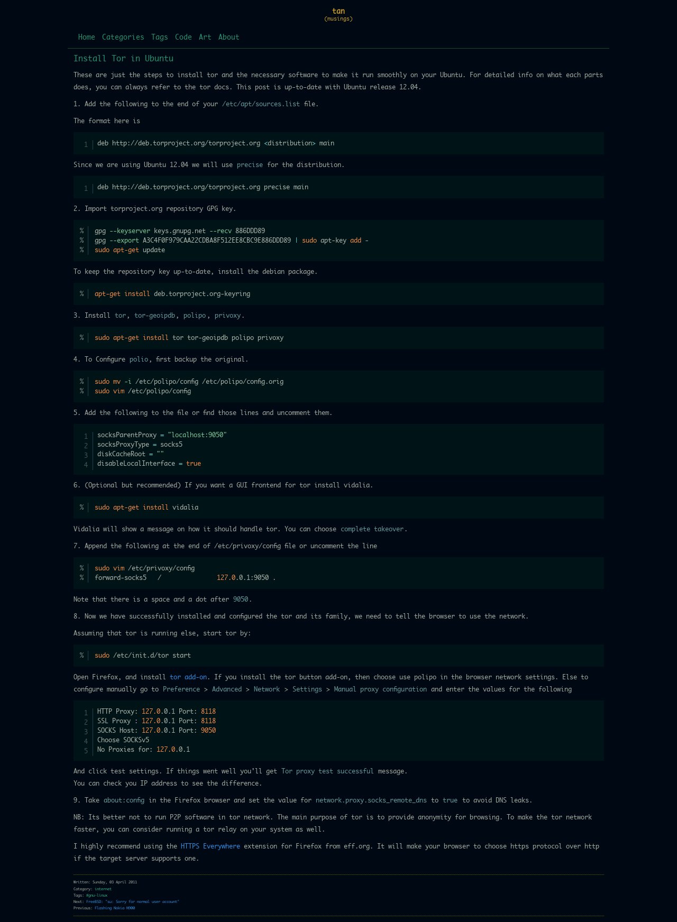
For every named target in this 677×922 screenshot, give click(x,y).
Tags (159, 37)
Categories (123, 37)
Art (205, 37)
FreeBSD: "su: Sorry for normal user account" (132, 901)
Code (183, 37)
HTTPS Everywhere (210, 846)
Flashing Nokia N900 (115, 908)
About (229, 37)
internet (103, 889)
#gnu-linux (96, 895)
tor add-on (188, 677)
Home (86, 37)
